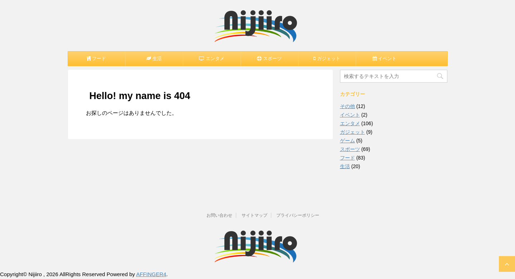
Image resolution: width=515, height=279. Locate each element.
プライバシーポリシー (297, 215)
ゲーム (347, 140)
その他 (347, 106)
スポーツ (350, 149)
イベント (350, 115)
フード (347, 158)
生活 (345, 166)
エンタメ (350, 123)
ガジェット (352, 132)
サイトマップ (254, 215)
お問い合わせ (219, 215)
